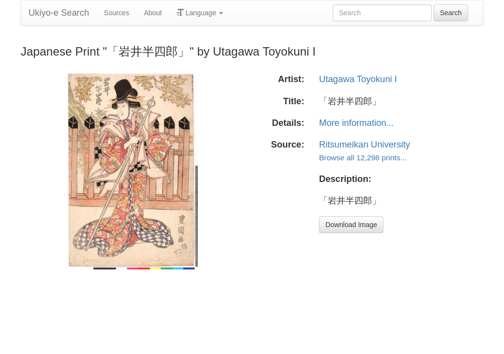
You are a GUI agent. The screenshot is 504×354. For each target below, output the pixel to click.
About (153, 13)
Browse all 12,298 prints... (363, 157)
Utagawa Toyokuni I (358, 79)
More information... (356, 123)
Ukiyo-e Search (59, 13)
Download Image (351, 225)
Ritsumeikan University (364, 144)
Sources (116, 13)
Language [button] (200, 13)
